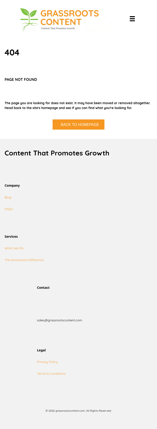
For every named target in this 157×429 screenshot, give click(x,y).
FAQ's (9, 209)
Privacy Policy (47, 362)
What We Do (14, 248)
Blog (8, 197)
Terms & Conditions (51, 373)
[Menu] (132, 18)
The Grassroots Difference (24, 260)
